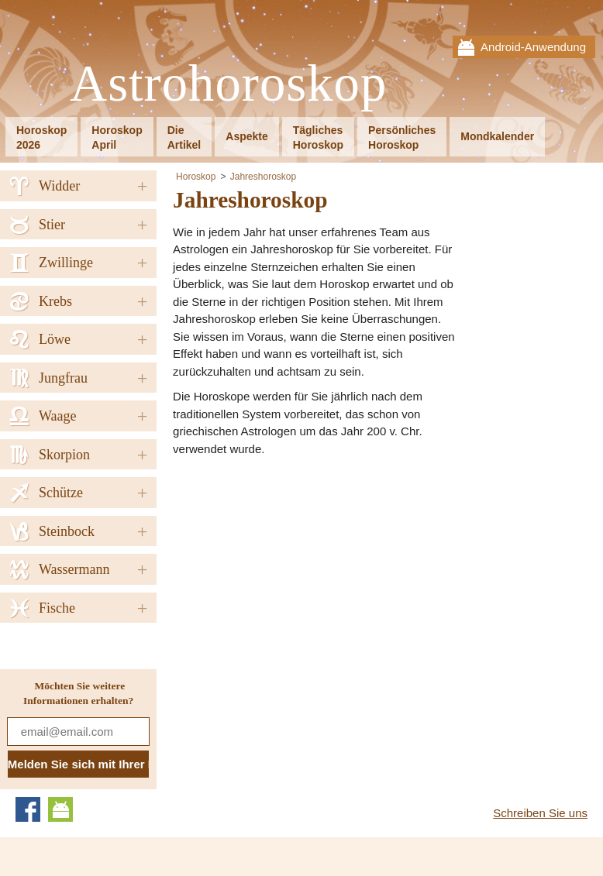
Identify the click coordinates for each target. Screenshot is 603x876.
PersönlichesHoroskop (402, 137)
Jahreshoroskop (263, 176)
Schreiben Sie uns (540, 812)
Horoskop (195, 176)
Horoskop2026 (41, 137)
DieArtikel (184, 137)
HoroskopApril (116, 137)
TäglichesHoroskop (318, 137)
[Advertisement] (303, 577)
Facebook (28, 809)
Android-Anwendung (533, 46)
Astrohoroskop (228, 84)
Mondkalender (497, 136)
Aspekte (246, 136)
